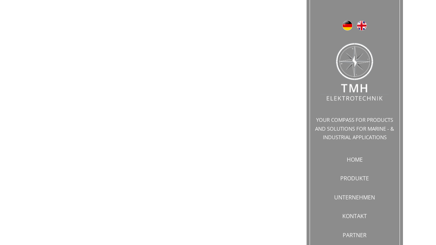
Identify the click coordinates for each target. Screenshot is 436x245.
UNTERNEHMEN (354, 197)
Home (355, 159)
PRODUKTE (354, 178)
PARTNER (355, 235)
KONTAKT (354, 216)
